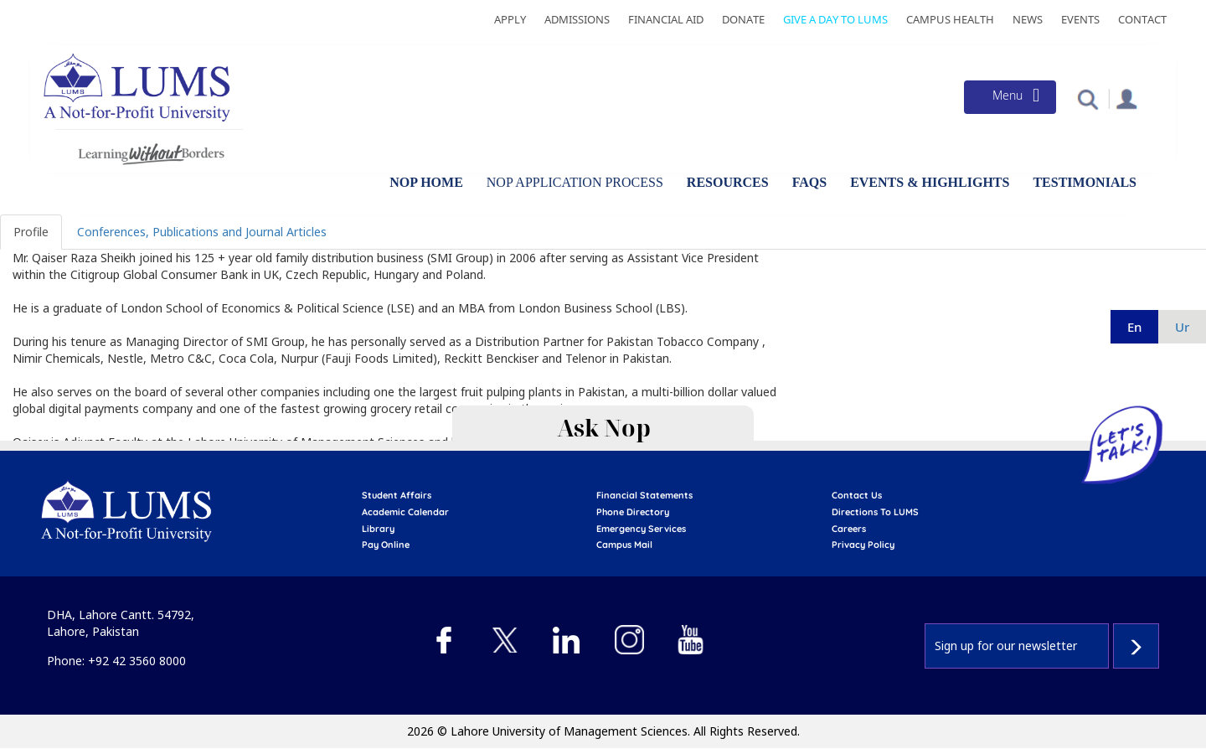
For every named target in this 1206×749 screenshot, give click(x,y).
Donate (743, 19)
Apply (510, 19)
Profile (31, 232)
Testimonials (1084, 182)
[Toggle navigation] (1010, 97)
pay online (386, 544)
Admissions (577, 19)
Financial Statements (644, 495)
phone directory (632, 512)
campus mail (624, 544)
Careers (849, 529)
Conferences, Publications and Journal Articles (202, 232)
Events (1080, 19)
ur (1182, 326)
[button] (1087, 98)
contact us (857, 495)
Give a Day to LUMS (835, 19)
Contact (1142, 19)
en (1134, 326)
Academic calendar (405, 512)
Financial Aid (666, 19)
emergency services (641, 529)
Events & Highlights (929, 182)
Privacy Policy (863, 544)
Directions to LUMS (875, 512)
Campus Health (950, 19)
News (1028, 19)
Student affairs (396, 495)
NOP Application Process (575, 182)
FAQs (809, 182)
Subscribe (1136, 646)
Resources (728, 182)
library (378, 529)
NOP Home (426, 182)
